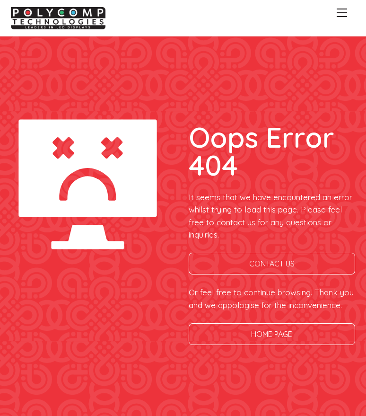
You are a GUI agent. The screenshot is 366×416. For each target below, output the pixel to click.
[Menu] (341, 12)
